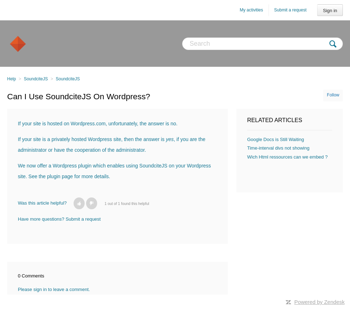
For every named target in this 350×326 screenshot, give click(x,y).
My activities (251, 9)
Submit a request (290, 9)
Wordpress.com (88, 123)
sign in (40, 289)
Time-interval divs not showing (278, 148)
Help (11, 78)
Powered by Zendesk (319, 302)
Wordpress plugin (72, 166)
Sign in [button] (330, 10)
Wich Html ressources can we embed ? (287, 157)
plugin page (60, 176)
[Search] (262, 43)
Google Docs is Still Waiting (275, 139)
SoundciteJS (36, 78)
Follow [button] (333, 94)
